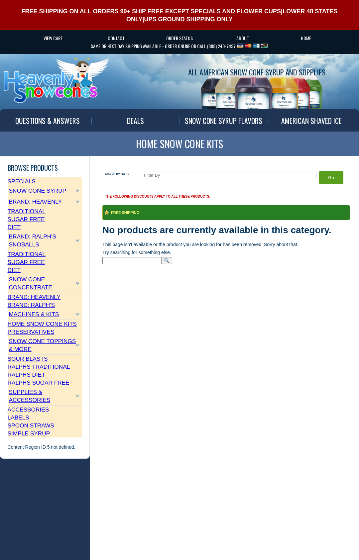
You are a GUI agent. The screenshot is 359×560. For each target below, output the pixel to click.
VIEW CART (53, 38)
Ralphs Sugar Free (38, 382)
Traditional (27, 211)
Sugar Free (26, 219)
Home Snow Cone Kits (42, 324)
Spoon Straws (31, 425)
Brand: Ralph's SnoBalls (32, 240)
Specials (22, 181)
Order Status (179, 38)
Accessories (28, 409)
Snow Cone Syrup (37, 190)
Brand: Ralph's (31, 305)
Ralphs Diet (26, 374)
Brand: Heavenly (35, 201)
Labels (18, 417)
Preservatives (31, 331)
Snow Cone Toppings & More (42, 345)
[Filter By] (229, 175)
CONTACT (116, 38)
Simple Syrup (29, 433)
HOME (306, 38)
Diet (14, 227)
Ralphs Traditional (39, 366)
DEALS (135, 120)
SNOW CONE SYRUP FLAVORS (223, 120)
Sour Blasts (28, 358)
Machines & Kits (34, 314)
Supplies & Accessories (30, 396)
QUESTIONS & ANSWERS (47, 120)
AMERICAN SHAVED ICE (311, 120)
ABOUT (242, 38)
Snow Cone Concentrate (30, 283)
